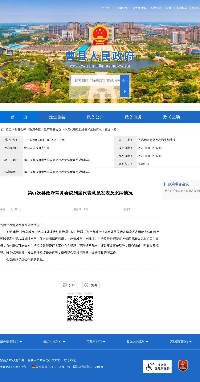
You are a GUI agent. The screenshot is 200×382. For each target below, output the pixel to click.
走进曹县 (57, 116)
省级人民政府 (52, 341)
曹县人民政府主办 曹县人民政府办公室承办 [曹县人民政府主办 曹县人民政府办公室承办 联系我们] (38, 360)
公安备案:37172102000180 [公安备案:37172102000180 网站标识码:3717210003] (51, 366)
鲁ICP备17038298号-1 (14, 366)
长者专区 (156, 7)
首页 (8, 129)
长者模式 (182, 7)
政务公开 (95, 116)
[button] (11, 341)
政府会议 (35, 129)
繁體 (168, 7)
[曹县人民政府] (100, 58)
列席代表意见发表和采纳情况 (83, 129)
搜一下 (125, 86)
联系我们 (70, 360)
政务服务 (133, 116)
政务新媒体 (139, 7)
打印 (72, 285)
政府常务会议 (52, 129)
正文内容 (110, 129)
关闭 (94, 285)
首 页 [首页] (19, 116)
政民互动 (171, 116)
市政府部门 (94, 341)
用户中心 (107, 7)
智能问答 (122, 7)
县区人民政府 (136, 341)
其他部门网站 (179, 341)
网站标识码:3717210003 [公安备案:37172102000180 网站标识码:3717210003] (52, 366)
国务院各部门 (9, 341)
